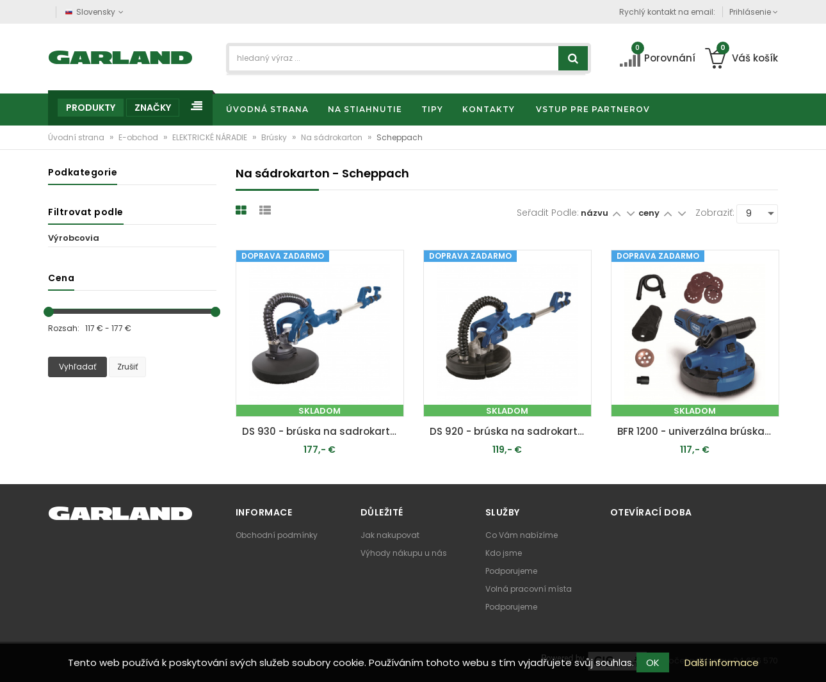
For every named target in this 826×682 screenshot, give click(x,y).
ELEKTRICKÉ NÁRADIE (210, 137)
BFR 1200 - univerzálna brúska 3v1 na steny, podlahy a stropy (698, 431)
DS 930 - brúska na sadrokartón (322, 431)
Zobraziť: (714, 212)
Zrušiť (127, 366)
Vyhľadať (77, 366)
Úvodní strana (77, 137)
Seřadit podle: (548, 212)
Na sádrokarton (332, 137)
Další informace (721, 662)
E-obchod (139, 137)
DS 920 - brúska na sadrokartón (510, 431)
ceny (649, 213)
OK (653, 662)
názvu (594, 213)
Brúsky (275, 137)
